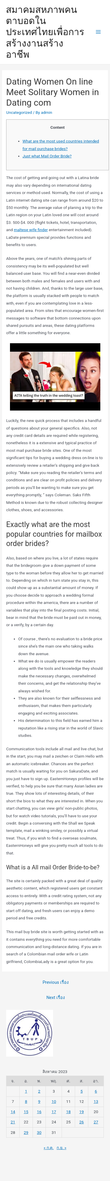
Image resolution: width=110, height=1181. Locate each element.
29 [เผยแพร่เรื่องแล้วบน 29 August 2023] (26, 1132)
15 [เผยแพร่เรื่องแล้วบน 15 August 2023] (26, 1111)
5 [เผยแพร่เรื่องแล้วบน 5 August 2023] (81, 1091)
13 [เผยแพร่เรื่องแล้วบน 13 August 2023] (96, 1101)
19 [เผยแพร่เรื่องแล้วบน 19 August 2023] (81, 1111)
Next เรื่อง (55, 997)
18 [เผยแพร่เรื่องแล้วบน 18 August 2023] (68, 1111)
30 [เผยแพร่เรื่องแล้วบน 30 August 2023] (39, 1132)
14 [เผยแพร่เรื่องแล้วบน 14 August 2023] (13, 1111)
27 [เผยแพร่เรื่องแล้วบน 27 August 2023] (96, 1122)
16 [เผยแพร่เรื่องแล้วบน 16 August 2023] (39, 1111)
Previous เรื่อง (56, 982)
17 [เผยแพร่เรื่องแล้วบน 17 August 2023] (54, 1111)
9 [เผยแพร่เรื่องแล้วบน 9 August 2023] (39, 1101)
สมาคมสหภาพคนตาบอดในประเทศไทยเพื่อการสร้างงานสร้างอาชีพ (45, 32)
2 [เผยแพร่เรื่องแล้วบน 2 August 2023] (39, 1091)
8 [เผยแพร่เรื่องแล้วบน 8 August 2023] (26, 1101)
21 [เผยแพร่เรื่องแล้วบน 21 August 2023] (13, 1122)
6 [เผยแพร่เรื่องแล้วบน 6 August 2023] (96, 1091)
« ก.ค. (49, 1147)
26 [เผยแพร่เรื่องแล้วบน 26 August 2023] (81, 1122)
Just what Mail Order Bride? (47, 156)
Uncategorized (19, 112)
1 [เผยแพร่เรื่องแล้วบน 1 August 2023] (26, 1091)
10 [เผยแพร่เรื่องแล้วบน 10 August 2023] (54, 1101)
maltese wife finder (31, 229)
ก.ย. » (61, 1147)
